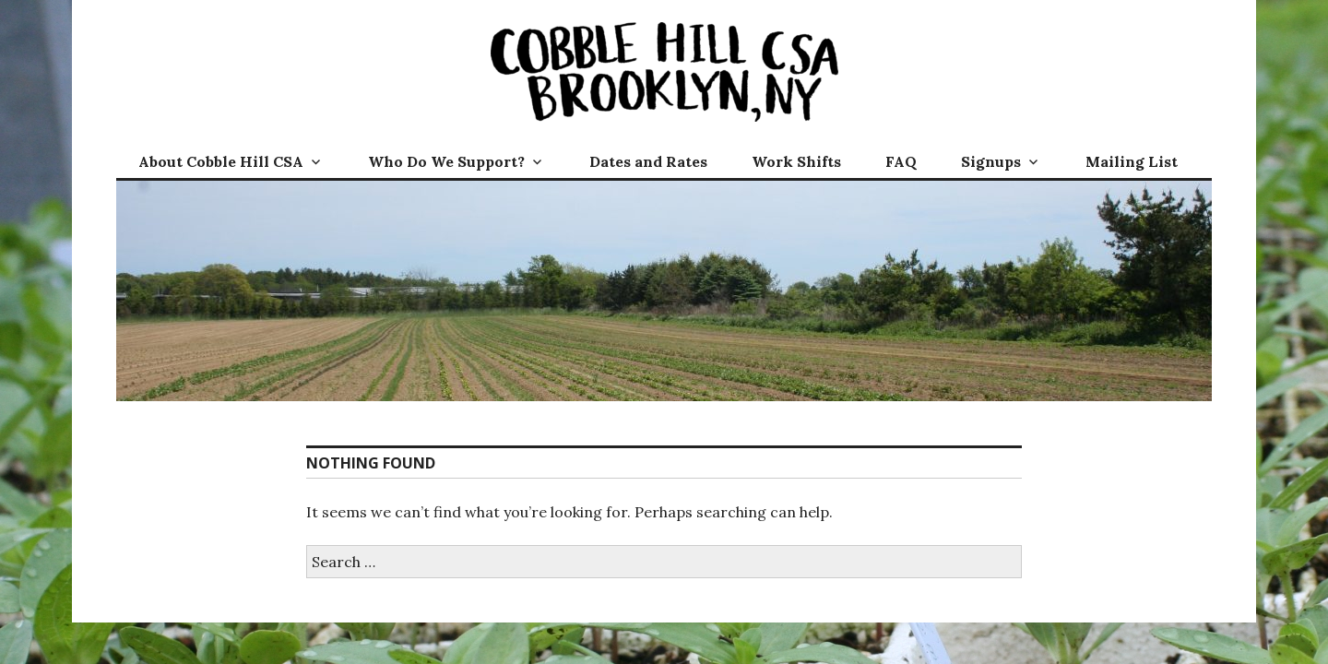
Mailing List (1131, 161)
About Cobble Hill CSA (220, 161)
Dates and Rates (648, 161)
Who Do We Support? (446, 161)
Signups (991, 161)
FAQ (901, 161)
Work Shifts (796, 161)
